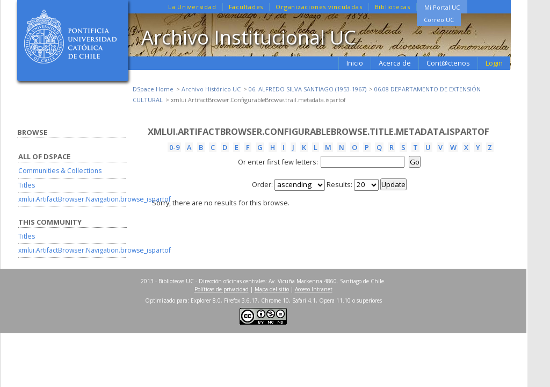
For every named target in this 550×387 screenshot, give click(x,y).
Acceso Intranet (313, 289)
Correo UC (439, 20)
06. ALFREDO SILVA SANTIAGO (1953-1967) (307, 89)
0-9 (174, 147)
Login (494, 63)
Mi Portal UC (442, 7)
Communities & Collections (60, 170)
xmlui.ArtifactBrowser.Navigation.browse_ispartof (94, 199)
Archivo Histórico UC (211, 89)
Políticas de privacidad (221, 289)
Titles (26, 185)
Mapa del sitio (272, 289)
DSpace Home (153, 89)
